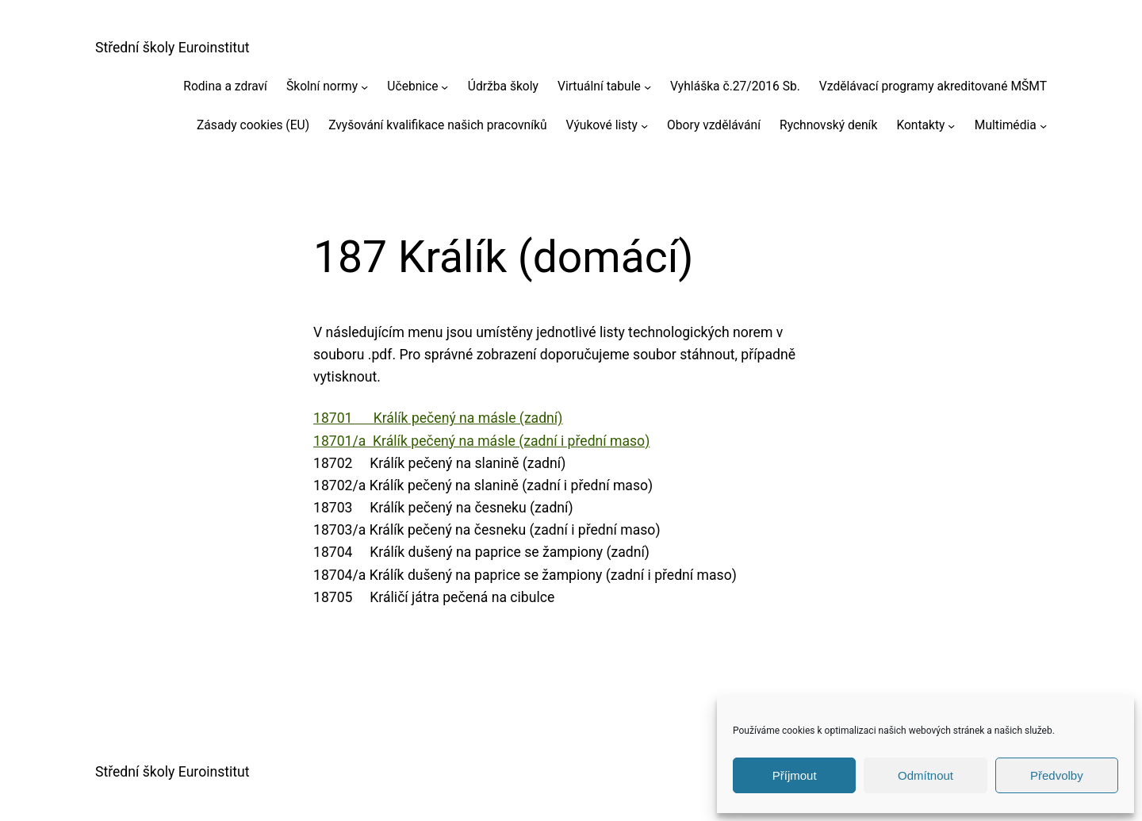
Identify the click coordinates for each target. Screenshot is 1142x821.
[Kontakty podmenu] (951, 125)
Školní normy (322, 86)
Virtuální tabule (599, 86)
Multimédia (1006, 125)
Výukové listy (602, 125)
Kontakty (920, 125)
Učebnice (412, 86)
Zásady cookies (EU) (253, 125)
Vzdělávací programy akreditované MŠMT (933, 86)
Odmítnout (925, 775)
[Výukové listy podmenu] (644, 125)
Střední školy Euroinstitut (172, 48)
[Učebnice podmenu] (444, 86)
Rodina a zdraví (225, 86)
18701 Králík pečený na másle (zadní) (437, 418)
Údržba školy (503, 86)
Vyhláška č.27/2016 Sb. (735, 86)
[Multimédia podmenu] (1043, 125)
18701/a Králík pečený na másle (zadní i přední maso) (481, 441)
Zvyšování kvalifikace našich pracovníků (437, 125)
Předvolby (1056, 775)
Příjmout (794, 775)
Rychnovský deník (828, 125)
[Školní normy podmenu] (364, 86)
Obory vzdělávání (714, 125)
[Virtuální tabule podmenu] (647, 86)
